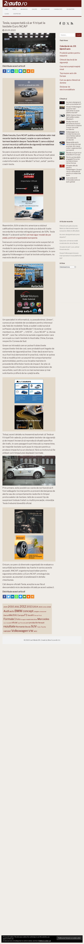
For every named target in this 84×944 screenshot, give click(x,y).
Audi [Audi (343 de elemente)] (6, 611)
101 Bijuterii (70, 9)
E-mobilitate (58, 9)
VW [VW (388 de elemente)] (30, 631)
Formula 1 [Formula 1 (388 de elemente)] (9, 619)
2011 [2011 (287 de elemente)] (16, 606)
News (14, 9)
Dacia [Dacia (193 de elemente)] (5, 615)
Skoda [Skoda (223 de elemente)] (28, 627)
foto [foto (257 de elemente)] (18, 619)
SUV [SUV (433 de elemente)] (34, 626)
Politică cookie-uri (44, 941)
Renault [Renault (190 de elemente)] (41, 623)
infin (58, 640)
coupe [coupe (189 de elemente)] (36, 611)
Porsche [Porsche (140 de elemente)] (22, 623)
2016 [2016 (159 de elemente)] (45, 607)
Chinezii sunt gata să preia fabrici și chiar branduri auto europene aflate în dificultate (69, 228)
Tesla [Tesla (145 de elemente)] (39, 627)
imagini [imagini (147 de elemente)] (23, 619)
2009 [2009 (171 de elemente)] (5, 607)
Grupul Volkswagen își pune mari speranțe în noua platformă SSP (70, 255)
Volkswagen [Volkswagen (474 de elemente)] (19, 631)
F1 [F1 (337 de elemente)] (25, 615)
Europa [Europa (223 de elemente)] (21, 615)
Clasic (7, 14)
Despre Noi (17, 14)
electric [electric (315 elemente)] (12, 615)
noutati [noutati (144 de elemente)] (8, 623)
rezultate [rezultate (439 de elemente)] (9, 626)
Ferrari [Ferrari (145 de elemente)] (36, 615)
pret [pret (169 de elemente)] (27, 623)
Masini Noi (24, 9)
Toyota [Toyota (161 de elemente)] (43, 627)
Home (6, 9)
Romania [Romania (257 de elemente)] (20, 626)
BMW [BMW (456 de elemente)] (18, 611)
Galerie (34, 9)
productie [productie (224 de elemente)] (33, 622)
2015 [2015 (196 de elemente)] (41, 607)
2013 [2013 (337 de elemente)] (30, 606)
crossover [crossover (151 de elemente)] (42, 611)
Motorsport (45, 9)
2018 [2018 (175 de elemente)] (49, 607)
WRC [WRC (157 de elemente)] (35, 631)
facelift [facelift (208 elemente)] (30, 615)
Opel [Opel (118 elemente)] (19, 623)
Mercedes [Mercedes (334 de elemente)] (43, 619)
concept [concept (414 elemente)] (28, 611)
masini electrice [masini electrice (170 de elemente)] (31, 619)
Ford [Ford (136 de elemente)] (40, 615)
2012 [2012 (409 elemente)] (23, 606)
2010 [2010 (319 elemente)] (11, 606)
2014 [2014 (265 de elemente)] (35, 606)
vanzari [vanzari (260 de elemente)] (7, 631)
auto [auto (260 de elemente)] (11, 611)
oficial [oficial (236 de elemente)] (14, 622)
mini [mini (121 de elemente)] (4, 623)
